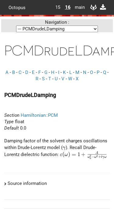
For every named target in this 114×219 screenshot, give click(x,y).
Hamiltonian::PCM (39, 115)
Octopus (17, 7)
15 (57, 7)
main (77, 7)
